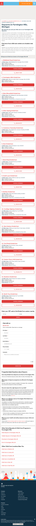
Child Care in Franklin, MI (8, 455)
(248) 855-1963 (18, 106)
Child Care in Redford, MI (8, 449)
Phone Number (18, 348)
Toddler (2, 507)
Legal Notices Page (22, 522)
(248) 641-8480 (18, 221)
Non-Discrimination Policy (23, 497)
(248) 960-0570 (18, 139)
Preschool (3, 509)
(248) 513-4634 (18, 171)
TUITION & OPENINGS (18, 68)
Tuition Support (21, 492)
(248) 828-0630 (18, 305)
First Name (18, 332)
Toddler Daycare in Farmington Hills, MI (11, 435)
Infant (2, 506)
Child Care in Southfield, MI (8, 459)
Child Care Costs (21, 496)
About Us (3, 492)
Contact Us (3, 494)
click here (13, 395)
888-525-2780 (6, 325)
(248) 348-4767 (18, 123)
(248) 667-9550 (18, 187)
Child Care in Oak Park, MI (8, 465)
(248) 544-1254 (18, 204)
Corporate (3, 499)
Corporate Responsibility (22, 499)
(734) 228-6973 (18, 254)
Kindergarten (3, 512)
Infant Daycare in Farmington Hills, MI (11, 432)
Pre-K (2, 511)
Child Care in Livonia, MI (7, 452)
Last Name (18, 337)
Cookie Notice (24, 521)
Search (18, 317)
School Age (3, 514)
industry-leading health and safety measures (16, 421)
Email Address (18, 343)
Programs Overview (4, 504)
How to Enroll (20, 494)
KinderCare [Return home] (1, 3)
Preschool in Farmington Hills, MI (10, 439)
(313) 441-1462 (18, 289)
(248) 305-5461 (18, 155)
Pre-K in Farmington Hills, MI (9, 442)
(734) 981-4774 (18, 272)
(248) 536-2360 (18, 88)
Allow (18, 524)
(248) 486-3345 (18, 238)
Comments (5, 352)
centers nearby (25, 3)
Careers (2, 497)
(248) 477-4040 (18, 72)
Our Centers (3, 496)
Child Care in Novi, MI (7, 462)
